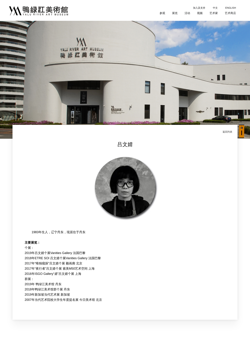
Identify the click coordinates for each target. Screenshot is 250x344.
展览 (175, 13)
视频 (200, 13)
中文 (215, 7)
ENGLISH (230, 7)
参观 (162, 13)
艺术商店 (230, 13)
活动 (187, 13)
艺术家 (214, 13)
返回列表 (227, 131)
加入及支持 (199, 7)
